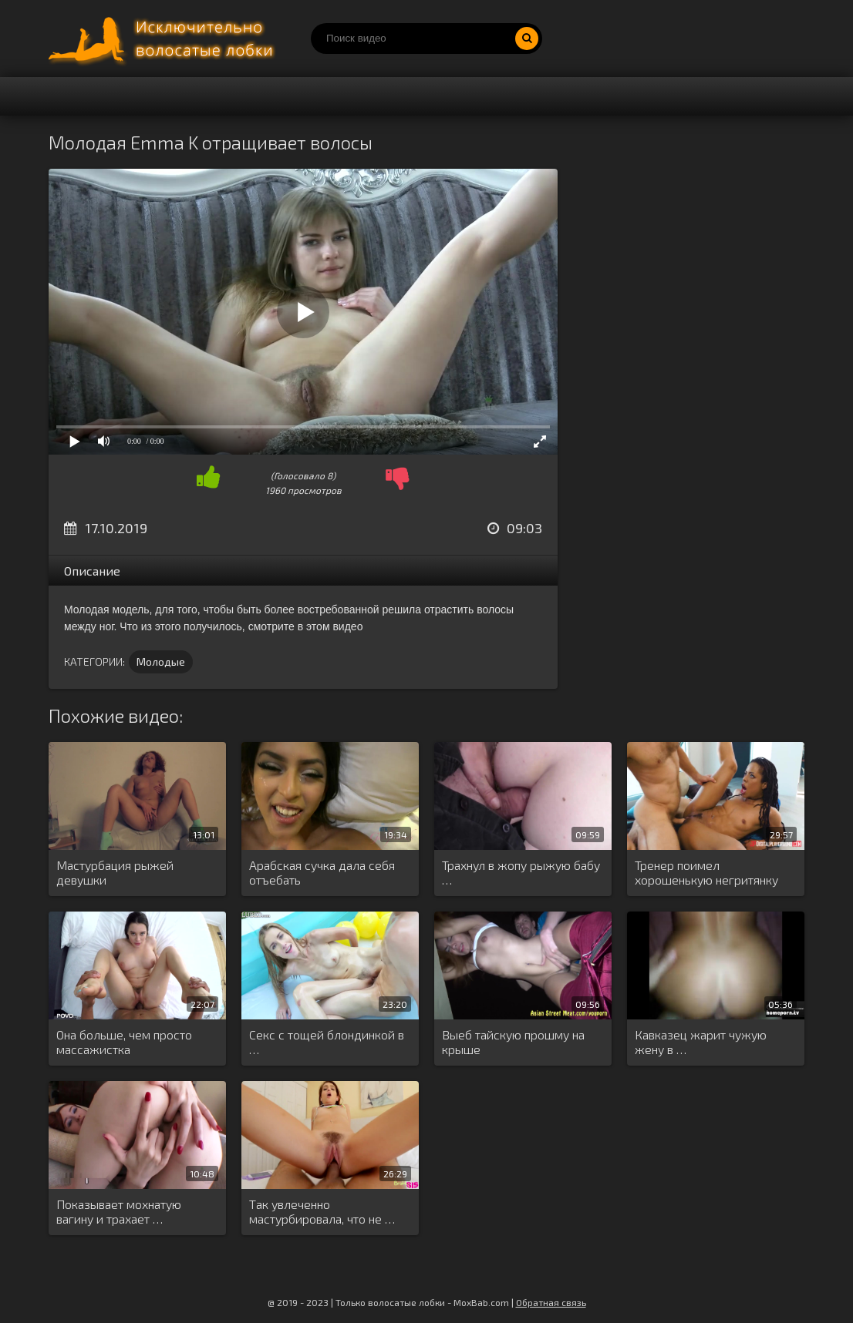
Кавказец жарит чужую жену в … (701, 1041)
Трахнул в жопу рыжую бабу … (521, 872)
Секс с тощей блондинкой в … (326, 1041)
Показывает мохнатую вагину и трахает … (118, 1211)
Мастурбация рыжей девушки (115, 872)
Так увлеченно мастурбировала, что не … (322, 1211)
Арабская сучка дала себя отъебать (322, 872)
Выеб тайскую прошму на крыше (513, 1041)
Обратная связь (551, 1302)
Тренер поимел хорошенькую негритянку (706, 872)
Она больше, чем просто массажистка (124, 1041)
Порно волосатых (164, 38)
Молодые (161, 661)
